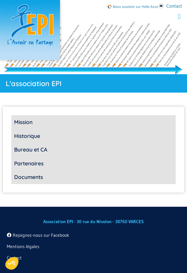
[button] (179, 16)
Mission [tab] (23, 122)
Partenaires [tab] (29, 163)
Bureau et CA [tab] (30, 149)
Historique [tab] (27, 136)
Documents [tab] (28, 177)
